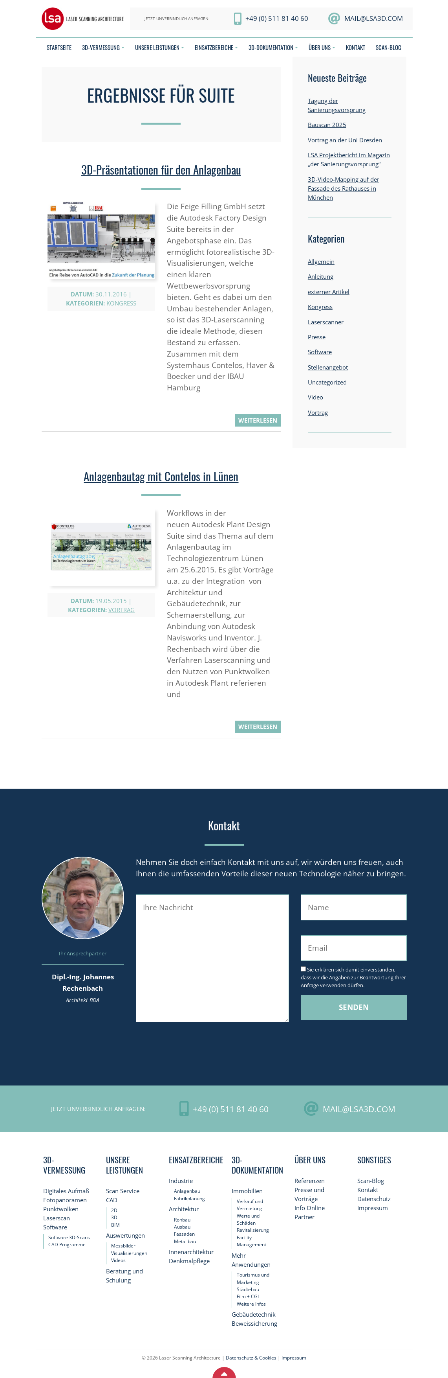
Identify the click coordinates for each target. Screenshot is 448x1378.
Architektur (184, 1209)
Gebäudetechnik (254, 1314)
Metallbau (185, 1241)
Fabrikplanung (189, 1198)
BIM (115, 1225)
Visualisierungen (129, 1253)
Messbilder (123, 1245)
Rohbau (182, 1219)
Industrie (181, 1181)
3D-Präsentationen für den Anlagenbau (161, 169)
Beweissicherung (254, 1323)
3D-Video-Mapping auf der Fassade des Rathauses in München (343, 188)
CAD (111, 1200)
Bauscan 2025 (327, 125)
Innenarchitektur (191, 1252)
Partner (304, 1217)
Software (320, 352)
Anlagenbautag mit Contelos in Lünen (161, 476)
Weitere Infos (251, 1304)
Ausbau (182, 1226)
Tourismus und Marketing (253, 1278)
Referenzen (309, 1181)
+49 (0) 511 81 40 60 (276, 18)
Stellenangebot (328, 367)
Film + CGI (248, 1296)
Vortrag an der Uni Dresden (345, 140)
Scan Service (122, 1191)
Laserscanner (326, 322)
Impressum (372, 1208)
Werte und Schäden (248, 1219)
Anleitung (320, 276)
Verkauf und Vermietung (250, 1205)
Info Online (309, 1208)
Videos (118, 1260)
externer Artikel (328, 292)
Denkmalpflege (189, 1261)
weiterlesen (257, 420)
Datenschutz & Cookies (251, 1358)
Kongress (121, 303)
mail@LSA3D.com (373, 18)
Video (315, 397)
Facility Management (251, 1241)
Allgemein (321, 262)
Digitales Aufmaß (66, 1191)
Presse (316, 337)
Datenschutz (374, 1199)
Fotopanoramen (65, 1200)
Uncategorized (327, 382)
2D (114, 1210)
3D (114, 1217)
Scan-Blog (370, 1181)
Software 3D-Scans (69, 1237)
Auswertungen (125, 1235)
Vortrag (121, 610)
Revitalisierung (253, 1230)
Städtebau (248, 1289)
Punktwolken (61, 1209)
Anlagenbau (187, 1191)
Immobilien (247, 1191)
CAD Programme (67, 1244)
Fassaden (184, 1234)
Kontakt (367, 1190)
